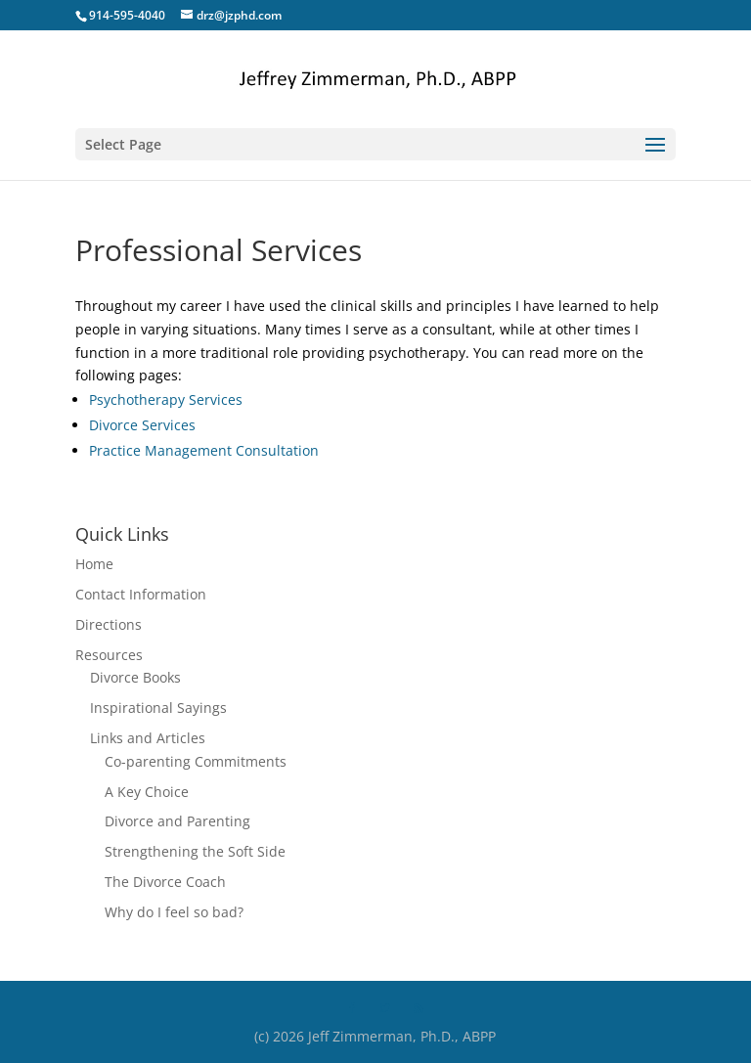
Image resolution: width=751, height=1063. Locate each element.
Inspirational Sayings (158, 707)
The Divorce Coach (165, 881)
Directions (108, 624)
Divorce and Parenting (177, 821)
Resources (109, 654)
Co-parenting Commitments (196, 761)
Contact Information (140, 594)
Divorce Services (142, 425)
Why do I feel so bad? (174, 912)
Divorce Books (135, 677)
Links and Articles (147, 738)
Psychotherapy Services (166, 399)
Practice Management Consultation (204, 450)
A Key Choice (147, 791)
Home (94, 563)
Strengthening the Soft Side (195, 851)
